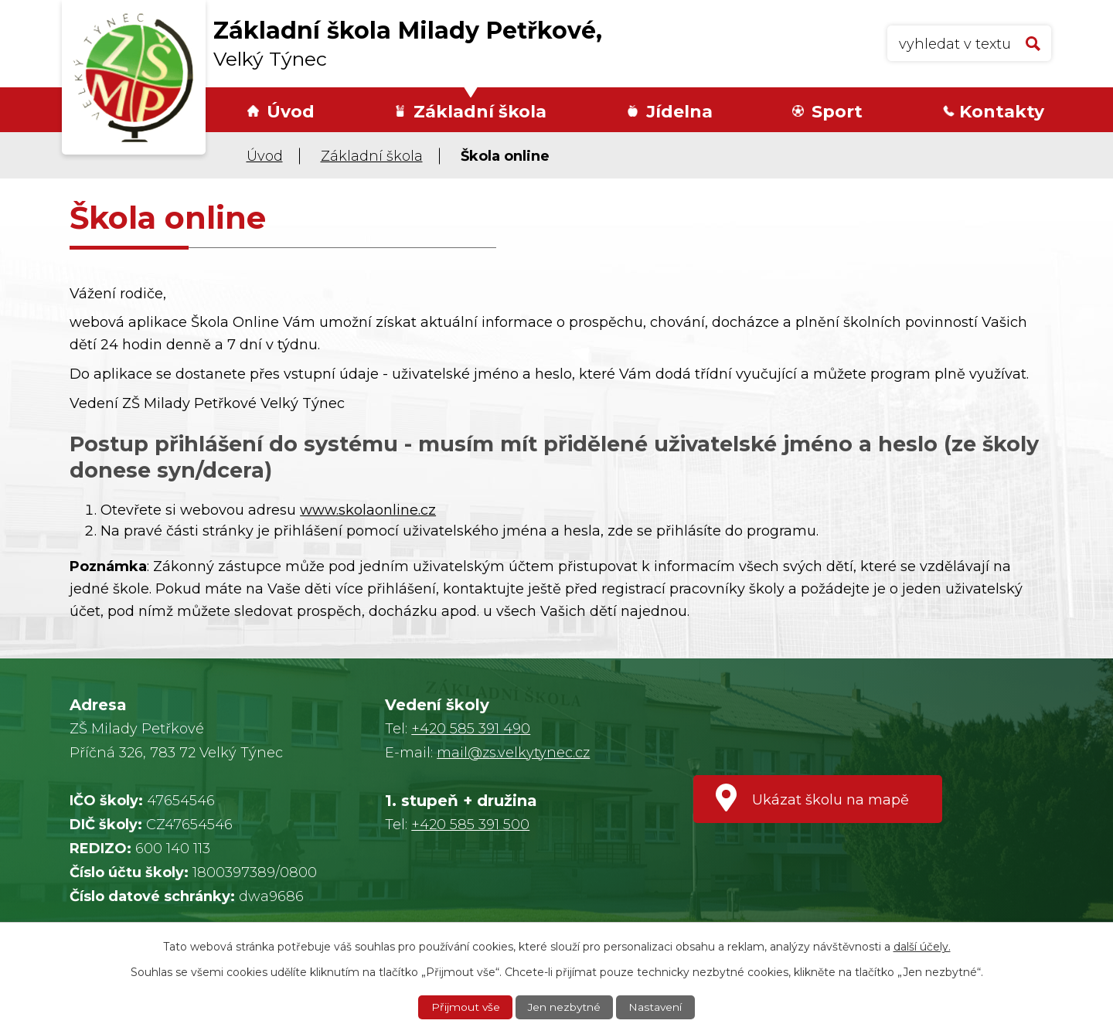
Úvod (291, 111)
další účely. (922, 946)
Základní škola (480, 111)
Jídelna (679, 111)
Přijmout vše (464, 1007)
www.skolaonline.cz (368, 510)
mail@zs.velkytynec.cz (513, 752)
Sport (837, 111)
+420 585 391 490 (470, 728)
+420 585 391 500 (470, 824)
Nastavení (656, 1007)
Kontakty (1001, 111)
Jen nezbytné (564, 1007)
